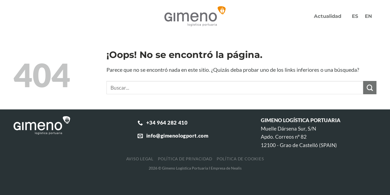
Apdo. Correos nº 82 (284, 137)
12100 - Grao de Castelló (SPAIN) (299, 145)
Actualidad (327, 16)
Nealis (236, 168)
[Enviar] (369, 87)
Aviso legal (140, 158)
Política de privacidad (185, 158)
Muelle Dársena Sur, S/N (288, 128)
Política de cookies (240, 158)
